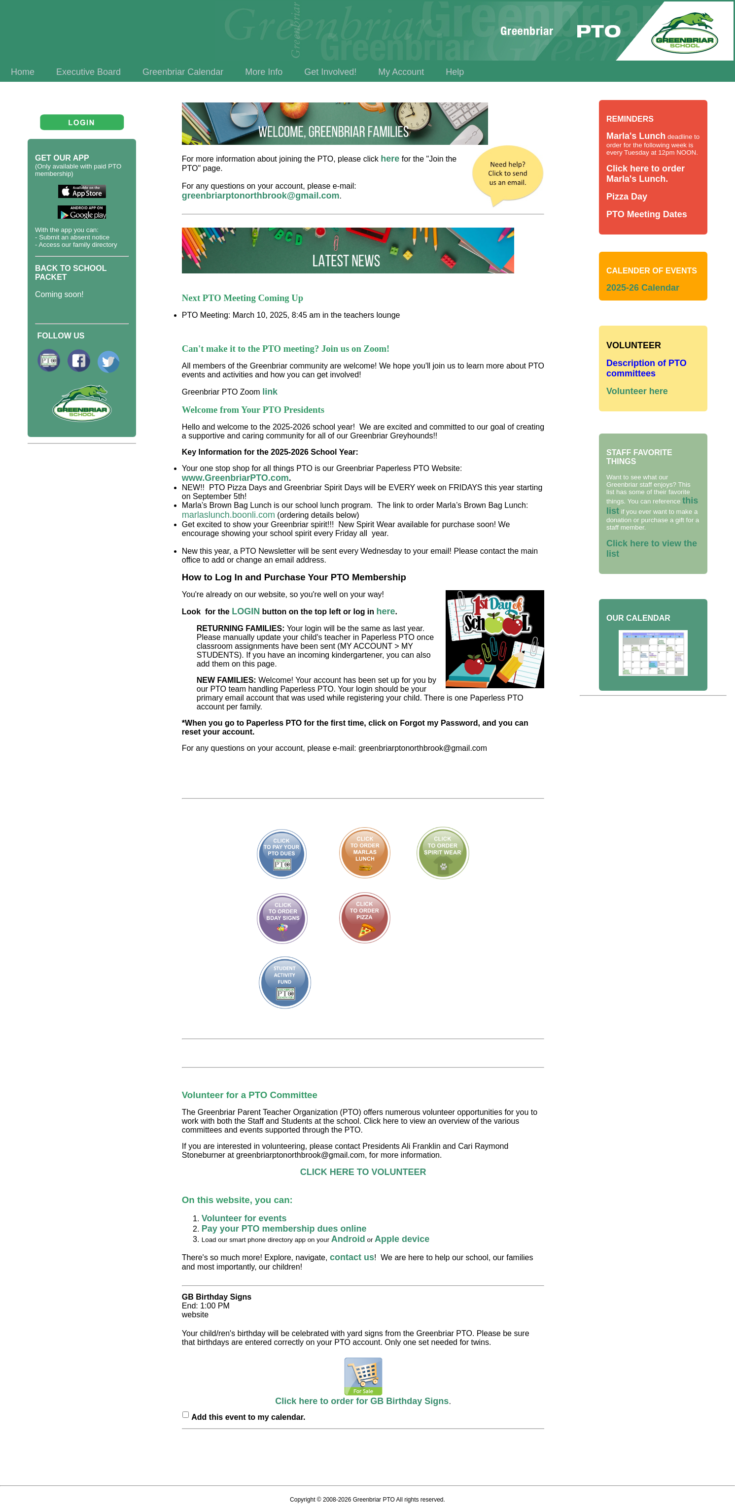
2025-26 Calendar (642, 288)
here (390, 159)
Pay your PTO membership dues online (284, 1229)
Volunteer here (637, 391)
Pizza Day (626, 196)
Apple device (402, 1239)
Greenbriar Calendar (183, 72)
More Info (263, 72)
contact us (352, 1257)
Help (455, 72)
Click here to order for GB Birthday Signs (362, 1397)
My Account (401, 72)
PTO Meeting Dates (646, 214)
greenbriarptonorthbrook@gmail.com (261, 196)
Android (348, 1239)
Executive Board (88, 72)
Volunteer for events (245, 1218)
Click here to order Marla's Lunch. (645, 174)
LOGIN (246, 611)
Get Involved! (330, 72)
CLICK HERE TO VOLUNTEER (363, 1172)
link (270, 392)
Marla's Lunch (635, 136)
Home (22, 72)
